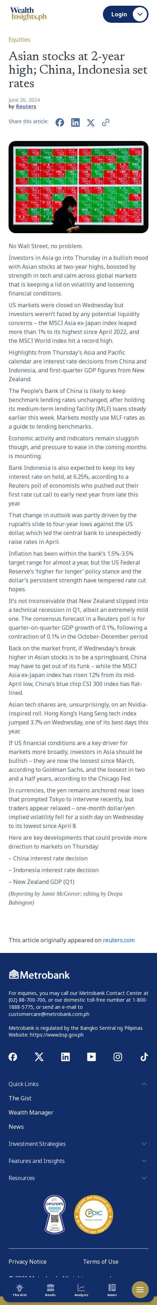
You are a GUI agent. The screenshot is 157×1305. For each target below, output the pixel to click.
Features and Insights (78, 1161)
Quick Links (78, 1084)
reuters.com (119, 940)
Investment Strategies (78, 1143)
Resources (78, 1178)
